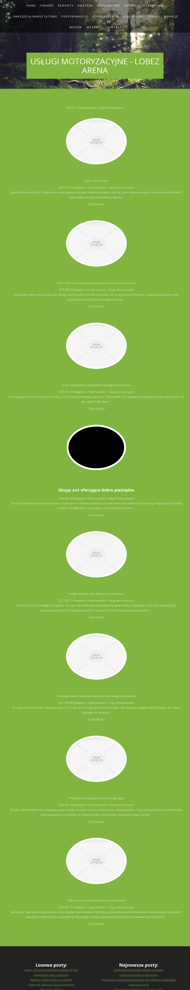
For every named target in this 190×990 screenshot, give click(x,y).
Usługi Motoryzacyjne (110, 107)
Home (70, 107)
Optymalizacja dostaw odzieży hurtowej (138, 970)
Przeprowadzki (85, 107)
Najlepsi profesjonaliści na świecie (51, 979)
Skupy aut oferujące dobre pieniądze (96, 490)
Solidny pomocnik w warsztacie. (138, 975)
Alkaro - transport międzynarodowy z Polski (51, 970)
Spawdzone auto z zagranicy (51, 975)
